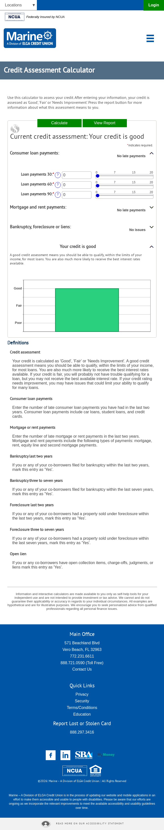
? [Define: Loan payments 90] (58, 194)
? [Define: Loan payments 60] (58, 185)
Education (82, 714)
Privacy (81, 694)
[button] (82, 157)
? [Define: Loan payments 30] (58, 175)
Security (82, 701)
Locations (13, 5)
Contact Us (82, 669)
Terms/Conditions (82, 708)
